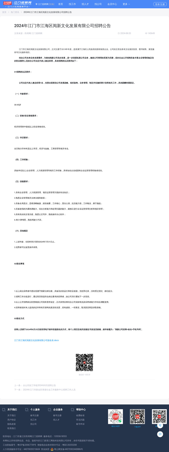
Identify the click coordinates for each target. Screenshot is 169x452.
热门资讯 (15, 12)
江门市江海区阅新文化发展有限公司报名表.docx (36, 340)
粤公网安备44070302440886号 (67, 449)
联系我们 (11, 428)
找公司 (98, 4)
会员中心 (112, 4)
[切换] (51, 4)
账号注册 (34, 415)
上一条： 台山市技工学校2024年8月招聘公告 (35, 385)
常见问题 (80, 420)
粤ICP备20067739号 (26, 445)
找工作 (72, 4)
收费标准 (80, 415)
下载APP (137, 427)
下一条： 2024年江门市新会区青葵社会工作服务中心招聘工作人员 (44, 389)
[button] (126, 4)
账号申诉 (80, 424)
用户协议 (11, 420)
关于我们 (11, 415)
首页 (60, 4)
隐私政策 (11, 424)
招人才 (85, 4)
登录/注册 (160, 4)
